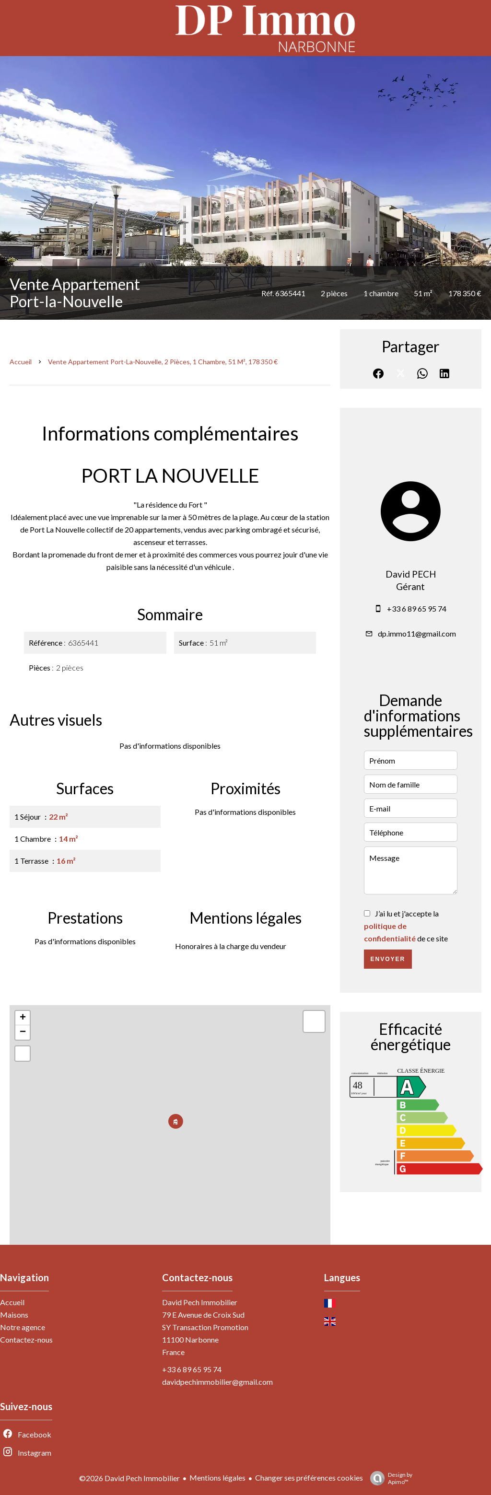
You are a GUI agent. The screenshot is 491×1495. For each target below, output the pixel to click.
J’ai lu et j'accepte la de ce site (406, 926)
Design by (388, 1478)
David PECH (411, 574)
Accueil (21, 362)
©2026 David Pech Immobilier (129, 1478)
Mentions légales (217, 1477)
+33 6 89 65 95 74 (416, 608)
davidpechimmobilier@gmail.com (217, 1381)
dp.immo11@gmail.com (417, 633)
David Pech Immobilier (199, 1302)
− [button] (23, 1032)
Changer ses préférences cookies (309, 1477)
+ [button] (23, 1018)
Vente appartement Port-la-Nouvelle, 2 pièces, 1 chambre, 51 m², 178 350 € (163, 362)
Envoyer (387, 959)
